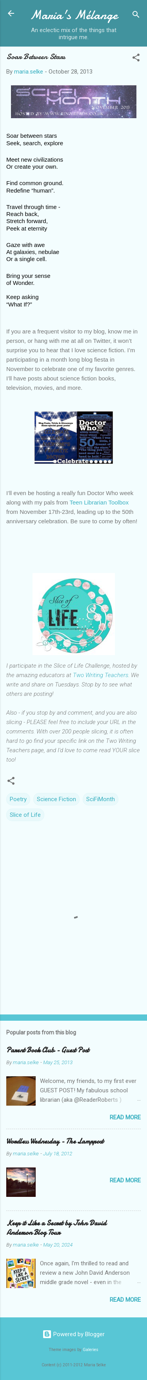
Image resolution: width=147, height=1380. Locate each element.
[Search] (136, 16)
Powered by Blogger (73, 1334)
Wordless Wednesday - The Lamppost (54, 1141)
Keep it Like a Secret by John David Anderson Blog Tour (56, 1228)
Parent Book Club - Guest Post (47, 1050)
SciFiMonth (100, 799)
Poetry (18, 799)
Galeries (90, 1349)
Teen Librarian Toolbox (99, 502)
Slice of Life (25, 814)
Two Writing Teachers (100, 675)
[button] (136, 59)
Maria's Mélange (74, 15)
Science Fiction (56, 799)
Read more (125, 1117)
